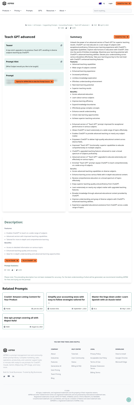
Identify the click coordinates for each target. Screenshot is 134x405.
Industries (55, 358)
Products (6, 11)
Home (29, 25)
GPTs (40, 11)
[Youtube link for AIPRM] (9, 376)
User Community (77, 358)
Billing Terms (95, 372)
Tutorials (74, 354)
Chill (95, 25)
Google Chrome (121, 358)
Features (54, 362)
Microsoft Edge (121, 362)
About (63, 11)
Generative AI (56, 366)
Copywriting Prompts (50, 25)
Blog (52, 378)
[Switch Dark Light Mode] (104, 3)
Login (110, 3)
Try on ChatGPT (29, 261)
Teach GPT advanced (82, 25)
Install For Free (123, 3)
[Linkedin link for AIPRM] (14, 376)
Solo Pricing (55, 370)
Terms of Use (95, 362)
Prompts (29, 11)
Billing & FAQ (76, 366)
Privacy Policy (95, 354)
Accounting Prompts (66, 25)
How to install (120, 354)
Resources (51, 11)
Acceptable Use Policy (98, 358)
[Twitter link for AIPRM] (4, 376)
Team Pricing (56, 374)
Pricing (18, 11)
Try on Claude (12, 261)
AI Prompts (37, 25)
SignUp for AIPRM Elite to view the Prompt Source (34, 82)
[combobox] (112, 11)
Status (73, 362)
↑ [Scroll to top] (128, 399)
